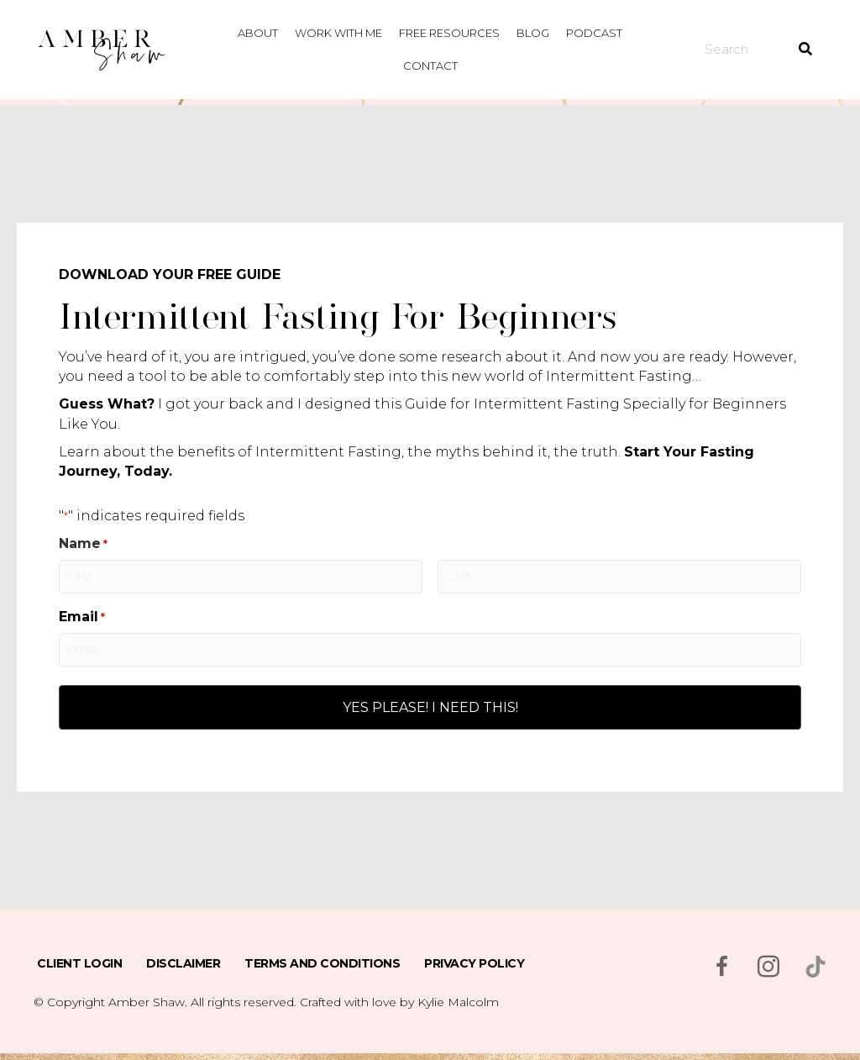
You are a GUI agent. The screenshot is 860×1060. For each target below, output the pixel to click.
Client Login (79, 963)
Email (82, 617)
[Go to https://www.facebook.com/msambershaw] (721, 968)
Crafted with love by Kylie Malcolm (399, 1002)
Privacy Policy (474, 963)
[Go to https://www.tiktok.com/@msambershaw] (815, 967)
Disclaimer (183, 963)
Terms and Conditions (322, 963)
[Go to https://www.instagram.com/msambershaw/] (768, 968)
